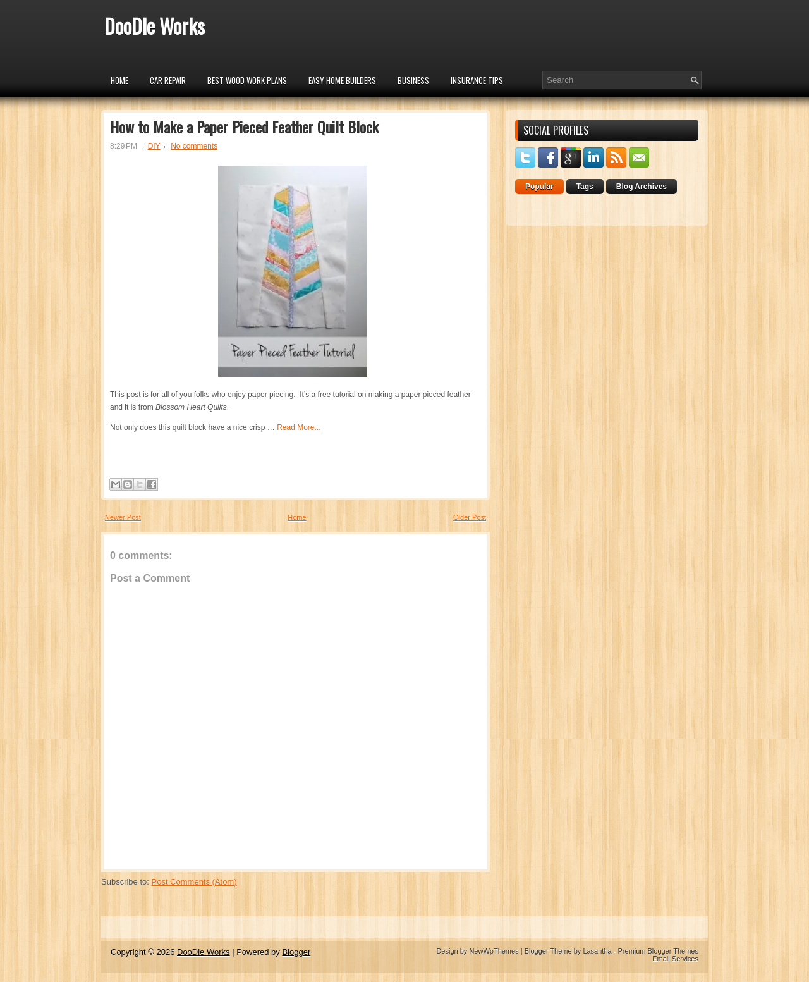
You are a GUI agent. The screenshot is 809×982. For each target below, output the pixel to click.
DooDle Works (154, 25)
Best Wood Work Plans (247, 80)
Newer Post (123, 517)
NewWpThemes (493, 951)
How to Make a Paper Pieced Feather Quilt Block (244, 126)
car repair (168, 80)
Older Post (469, 517)
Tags (584, 186)
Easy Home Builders (342, 80)
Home (119, 80)
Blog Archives (641, 186)
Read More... (298, 427)
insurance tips (477, 80)
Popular (539, 186)
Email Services (675, 958)
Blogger (296, 952)
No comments (194, 146)
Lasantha (597, 951)
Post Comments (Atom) (194, 882)
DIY (154, 146)
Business (413, 80)
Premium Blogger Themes (657, 951)
